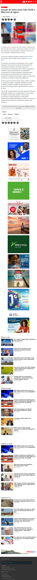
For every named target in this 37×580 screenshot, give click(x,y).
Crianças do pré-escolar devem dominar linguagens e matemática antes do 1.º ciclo (24, 500)
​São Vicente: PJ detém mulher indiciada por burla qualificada (25, 340)
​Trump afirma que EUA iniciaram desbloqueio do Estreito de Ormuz (22, 349)
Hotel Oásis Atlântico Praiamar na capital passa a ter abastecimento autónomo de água (24, 510)
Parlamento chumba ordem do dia (22, 418)
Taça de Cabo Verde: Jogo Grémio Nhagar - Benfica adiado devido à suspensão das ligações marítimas (24, 368)
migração (16, 114)
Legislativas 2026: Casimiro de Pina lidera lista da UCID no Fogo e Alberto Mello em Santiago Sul (24, 475)
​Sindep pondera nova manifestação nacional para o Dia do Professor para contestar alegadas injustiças (23, 378)
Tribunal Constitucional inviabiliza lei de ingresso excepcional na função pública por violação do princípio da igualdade (25, 401)
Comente (27, 106)
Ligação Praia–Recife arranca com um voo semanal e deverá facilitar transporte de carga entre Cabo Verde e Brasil (24, 520)
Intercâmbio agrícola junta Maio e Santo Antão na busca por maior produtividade (24, 358)
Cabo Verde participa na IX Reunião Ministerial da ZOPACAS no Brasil (23, 409)
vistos (4, 114)
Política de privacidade (6, 576)
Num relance (5, 571)
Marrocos (10, 114)
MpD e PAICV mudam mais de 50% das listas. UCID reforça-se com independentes (24, 391)
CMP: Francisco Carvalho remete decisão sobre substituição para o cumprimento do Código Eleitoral (24, 484)
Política (2, 7)
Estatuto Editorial (5, 575)
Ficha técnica (4, 573)
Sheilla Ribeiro (6, 16)
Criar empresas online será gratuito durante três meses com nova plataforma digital (25, 537)
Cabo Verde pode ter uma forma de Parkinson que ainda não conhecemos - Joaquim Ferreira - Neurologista (24, 529)
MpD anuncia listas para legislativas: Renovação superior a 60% (23, 465)
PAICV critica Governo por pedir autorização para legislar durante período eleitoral (24, 429)
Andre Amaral (9, 119)
